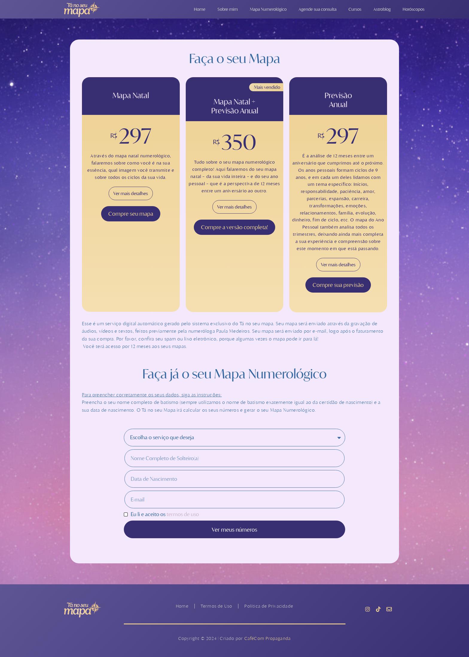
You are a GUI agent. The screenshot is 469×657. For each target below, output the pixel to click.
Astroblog (382, 9)
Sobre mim (227, 9)
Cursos (354, 9)
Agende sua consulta (317, 9)
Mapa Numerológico (268, 9)
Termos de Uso (216, 606)
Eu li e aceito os (165, 514)
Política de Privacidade (268, 606)
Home (199, 9)
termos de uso (183, 514)
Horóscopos (413, 9)
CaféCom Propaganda (267, 638)
